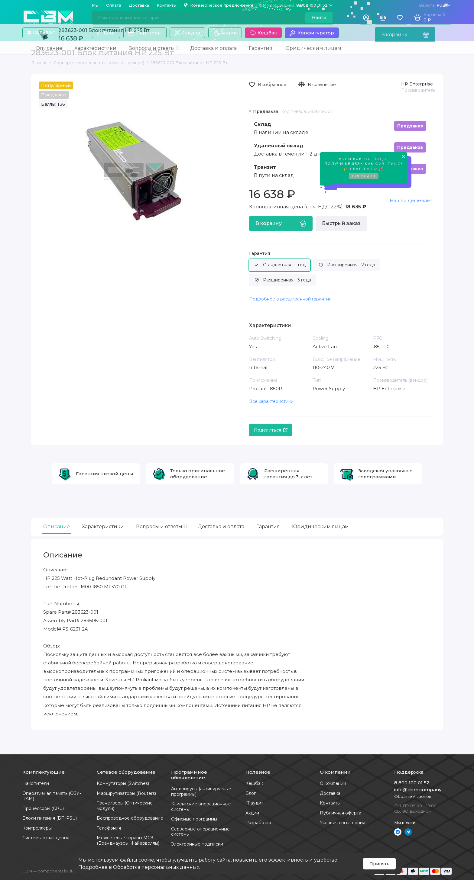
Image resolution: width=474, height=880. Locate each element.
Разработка (258, 822)
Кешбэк (263, 33)
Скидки (187, 33)
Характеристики (103, 526)
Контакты (167, 5)
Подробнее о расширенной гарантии (290, 299)
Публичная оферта (340, 813)
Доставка (139, 5)
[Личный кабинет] (366, 17)
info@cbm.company (417, 789)
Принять (379, 863)
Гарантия (259, 253)
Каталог (41, 32)
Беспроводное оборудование (130, 818)
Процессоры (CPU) (43, 808)
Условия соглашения (342, 822)
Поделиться (270, 430)
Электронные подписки (197, 844)
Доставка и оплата (221, 526)
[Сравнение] (383, 17)
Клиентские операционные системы (201, 806)
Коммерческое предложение (218, 5)
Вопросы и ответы (161, 526)
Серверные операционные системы (200, 831)
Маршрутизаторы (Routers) (126, 793)
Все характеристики (271, 401)
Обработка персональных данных (156, 867)
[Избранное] (399, 17)
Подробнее (364, 177)
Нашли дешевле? (411, 200)
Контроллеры (37, 828)
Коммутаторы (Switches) (123, 783)
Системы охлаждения (45, 837)
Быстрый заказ (341, 223)
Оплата (113, 5)
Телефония (109, 828)
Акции (225, 33)
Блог (106, 33)
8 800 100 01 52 (301, 5)
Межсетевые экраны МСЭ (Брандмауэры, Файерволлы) (128, 840)
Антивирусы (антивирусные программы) (201, 791)
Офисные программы (194, 819)
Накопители (35, 783)
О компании (333, 783)
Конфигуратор (312, 33)
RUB (434, 5)
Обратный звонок (412, 796)
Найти (319, 17)
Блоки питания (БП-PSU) (49, 818)
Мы (95, 5)
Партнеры (145, 33)
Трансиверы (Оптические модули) (125, 805)
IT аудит (254, 803)
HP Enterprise (417, 84)
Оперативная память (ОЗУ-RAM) (51, 796)
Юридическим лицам (320, 526)
